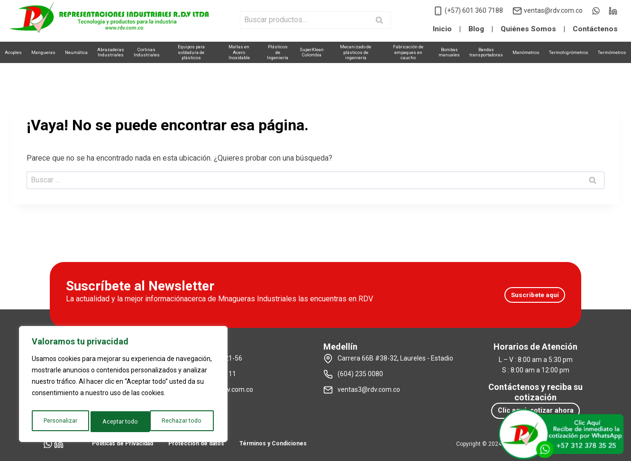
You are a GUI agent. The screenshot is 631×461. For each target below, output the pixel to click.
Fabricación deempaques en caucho (408, 52)
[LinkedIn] (613, 10)
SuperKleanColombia (312, 52)
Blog (476, 29)
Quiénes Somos (528, 29)
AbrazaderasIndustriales (110, 52)
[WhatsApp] (595, 10)
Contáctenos (595, 29)
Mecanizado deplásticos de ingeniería (355, 52)
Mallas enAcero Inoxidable (239, 52)
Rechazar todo (123, 421)
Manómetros (526, 52)
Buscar (382, 21)
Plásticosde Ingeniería (277, 52)
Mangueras (43, 52)
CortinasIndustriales (147, 52)
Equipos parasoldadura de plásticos (191, 52)
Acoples (13, 52)
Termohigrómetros (568, 52)
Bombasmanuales (449, 52)
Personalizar (60, 421)
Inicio (442, 29)
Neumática (76, 52)
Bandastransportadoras (486, 52)
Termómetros (612, 52)
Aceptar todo (186, 421)
